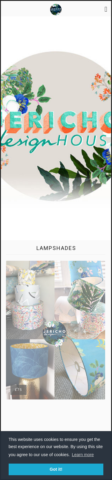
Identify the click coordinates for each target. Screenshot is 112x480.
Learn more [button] (83, 454)
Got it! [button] (56, 469)
